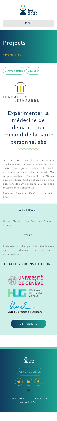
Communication (14, 70)
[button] (28, 324)
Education (34, 70)
